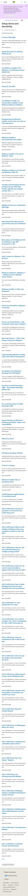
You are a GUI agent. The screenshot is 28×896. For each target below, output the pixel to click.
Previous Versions (15, 882)
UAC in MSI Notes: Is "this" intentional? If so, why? (11, 604)
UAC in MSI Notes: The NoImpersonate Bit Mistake (11, 775)
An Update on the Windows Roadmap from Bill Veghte (11, 372)
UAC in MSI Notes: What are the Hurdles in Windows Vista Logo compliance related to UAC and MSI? (13, 530)
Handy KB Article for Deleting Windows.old (12, 53)
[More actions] (25, 20)
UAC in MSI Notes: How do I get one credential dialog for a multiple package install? (13, 549)
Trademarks (13, 889)
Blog (4, 885)
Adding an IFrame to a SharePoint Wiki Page (14, 206)
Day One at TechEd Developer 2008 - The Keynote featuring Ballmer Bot (12, 387)
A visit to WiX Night (9, 37)
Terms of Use (6, 889)
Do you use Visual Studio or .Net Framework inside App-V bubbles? (14, 323)
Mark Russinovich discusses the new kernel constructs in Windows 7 (14, 223)
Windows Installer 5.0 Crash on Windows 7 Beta (13, 155)
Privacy (16, 885)
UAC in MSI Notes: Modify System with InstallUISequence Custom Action (14, 811)
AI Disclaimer (6, 882)
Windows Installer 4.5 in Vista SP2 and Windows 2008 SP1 (13, 171)
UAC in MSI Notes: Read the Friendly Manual (11, 710)
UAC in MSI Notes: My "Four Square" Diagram (12, 759)
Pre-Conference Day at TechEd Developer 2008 (12, 405)
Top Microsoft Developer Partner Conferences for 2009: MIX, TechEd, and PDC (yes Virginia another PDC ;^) (13, 188)
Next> (3, 859)
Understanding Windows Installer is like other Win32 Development (13, 356)
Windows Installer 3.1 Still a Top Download (13, 290)
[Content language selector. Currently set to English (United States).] (10, 872)
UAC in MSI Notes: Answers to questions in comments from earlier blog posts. (12, 511)
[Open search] (21, 2)
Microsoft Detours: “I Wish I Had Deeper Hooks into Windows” (13, 339)
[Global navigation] (1, 2)
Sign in (25, 2)
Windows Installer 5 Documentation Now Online (12, 138)
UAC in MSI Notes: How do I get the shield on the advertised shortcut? (13, 658)
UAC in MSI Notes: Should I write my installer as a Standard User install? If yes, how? (13, 692)
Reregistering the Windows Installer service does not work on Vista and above (14, 121)
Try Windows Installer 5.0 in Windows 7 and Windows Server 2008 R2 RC (13, 70)
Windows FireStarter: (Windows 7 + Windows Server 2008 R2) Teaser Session (13, 275)
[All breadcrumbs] (3, 20)
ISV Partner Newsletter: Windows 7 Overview (13, 306)
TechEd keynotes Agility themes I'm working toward (13, 495)
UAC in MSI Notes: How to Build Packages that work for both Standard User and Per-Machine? (13, 586)
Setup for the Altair (8, 86)
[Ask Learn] (22, 20)
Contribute (10, 885)
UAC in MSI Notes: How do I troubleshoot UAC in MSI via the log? (13, 639)
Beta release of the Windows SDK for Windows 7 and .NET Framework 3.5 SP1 (13, 242)
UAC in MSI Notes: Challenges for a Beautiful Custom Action (13, 742)
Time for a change (8, 465)
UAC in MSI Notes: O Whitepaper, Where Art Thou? (13, 726)
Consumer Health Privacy (9, 887)
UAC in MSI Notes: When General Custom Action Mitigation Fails (13, 675)
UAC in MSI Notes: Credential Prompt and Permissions (12, 845)
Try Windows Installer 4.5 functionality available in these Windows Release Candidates (12, 103)
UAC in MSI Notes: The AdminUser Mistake (14, 828)
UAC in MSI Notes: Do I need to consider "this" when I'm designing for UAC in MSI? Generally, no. (14, 621)
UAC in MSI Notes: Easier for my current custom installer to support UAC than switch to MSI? (13, 568)
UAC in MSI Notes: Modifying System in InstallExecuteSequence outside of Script (13, 793)
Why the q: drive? (8, 438)
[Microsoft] (14, 2)
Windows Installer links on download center (11, 481)
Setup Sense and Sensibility (11, 20)
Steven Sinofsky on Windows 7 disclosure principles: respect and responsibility (13, 422)
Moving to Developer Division (12, 453)
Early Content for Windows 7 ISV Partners (13, 257)
